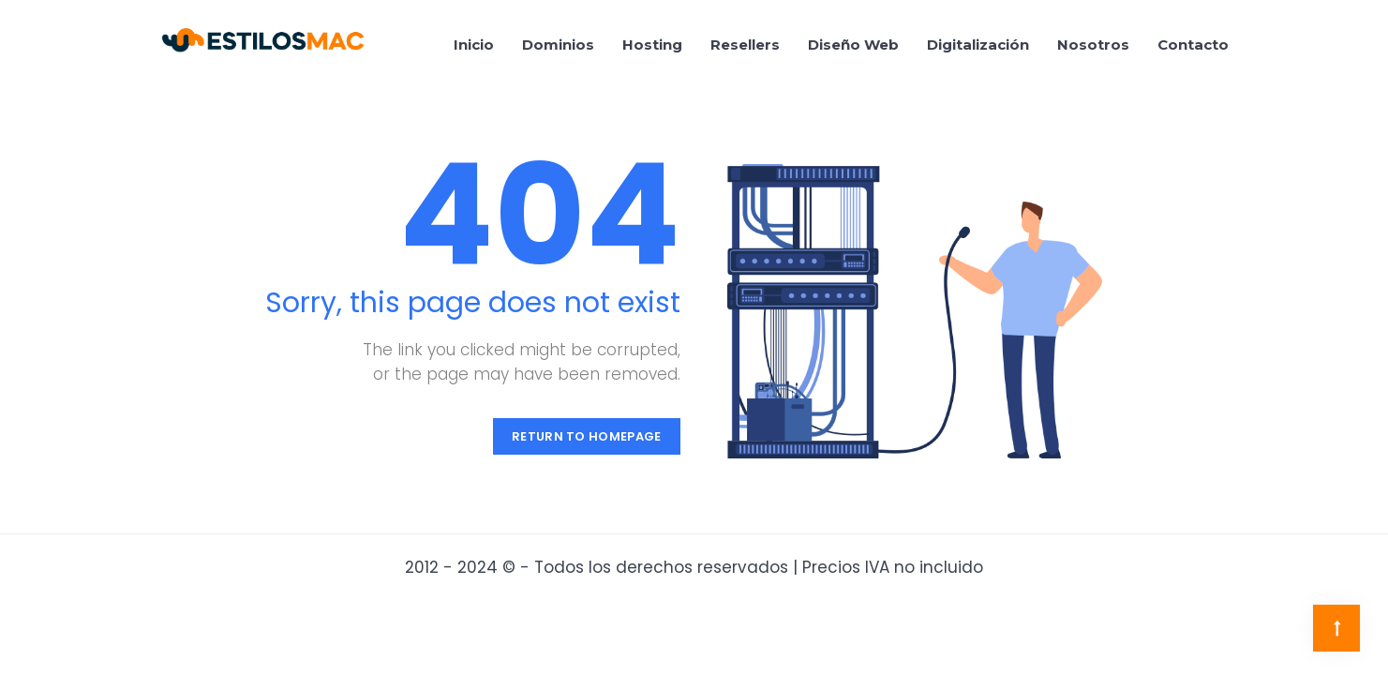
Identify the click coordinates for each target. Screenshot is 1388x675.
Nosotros (1093, 44)
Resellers (745, 44)
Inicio (474, 44)
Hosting (652, 44)
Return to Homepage (586, 436)
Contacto (1193, 44)
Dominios (558, 44)
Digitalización (978, 44)
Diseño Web (853, 44)
